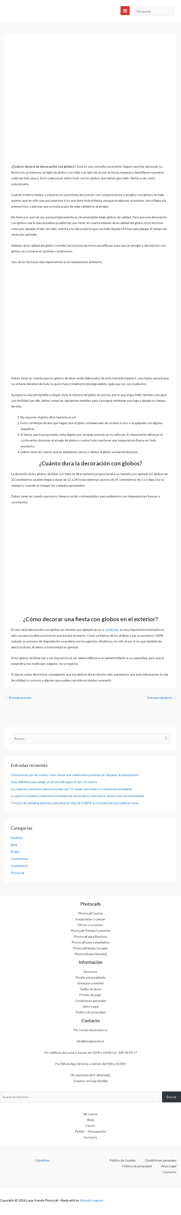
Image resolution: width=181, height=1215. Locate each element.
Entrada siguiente (161, 698)
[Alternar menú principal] (125, 10)
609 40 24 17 (127, 1052)
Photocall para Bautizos (90, 936)
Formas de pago (90, 995)
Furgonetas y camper (90, 919)
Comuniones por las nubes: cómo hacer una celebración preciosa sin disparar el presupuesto (75, 775)
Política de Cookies (122, 1160)
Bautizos (17, 838)
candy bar (111, 629)
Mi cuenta (90, 1114)
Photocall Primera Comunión (90, 930)
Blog (14, 845)
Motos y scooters (90, 925)
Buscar (171, 1097)
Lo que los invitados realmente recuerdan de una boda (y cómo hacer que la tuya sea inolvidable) (77, 796)
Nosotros (90, 972)
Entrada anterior (18, 698)
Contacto (90, 1137)
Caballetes (42, 1160)
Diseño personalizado (90, 977)
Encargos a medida (91, 983)
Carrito (90, 1126)
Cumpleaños (19, 866)
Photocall (17, 873)
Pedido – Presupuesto (90, 1131)
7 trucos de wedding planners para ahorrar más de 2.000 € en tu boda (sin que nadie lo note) (75, 803)
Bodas (15, 851)
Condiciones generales (90, 1001)
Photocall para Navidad (90, 954)
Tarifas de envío (90, 989)
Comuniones (19, 859)
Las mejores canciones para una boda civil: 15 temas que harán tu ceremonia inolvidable (71, 789)
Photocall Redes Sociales (90, 948)
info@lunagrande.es (90, 1041)
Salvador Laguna (91, 1200)
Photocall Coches (90, 913)
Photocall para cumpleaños (91, 942)
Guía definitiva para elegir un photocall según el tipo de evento (54, 782)
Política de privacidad (90, 1012)
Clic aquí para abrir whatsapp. (90, 1075)
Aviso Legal (90, 1006)
